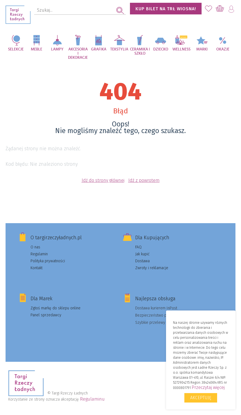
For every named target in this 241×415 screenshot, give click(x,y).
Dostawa (142, 261)
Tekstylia (119, 49)
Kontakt (36, 268)
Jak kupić (142, 254)
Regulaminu (92, 399)
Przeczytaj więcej (208, 387)
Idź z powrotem (144, 180)
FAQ (138, 247)
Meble (36, 49)
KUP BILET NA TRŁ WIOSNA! (165, 8)
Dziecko (160, 49)
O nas (35, 247)
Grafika (98, 49)
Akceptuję (200, 397)
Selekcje (16, 49)
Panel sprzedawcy (46, 315)
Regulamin (39, 254)
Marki (202, 49)
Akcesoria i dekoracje (78, 52)
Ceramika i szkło (140, 51)
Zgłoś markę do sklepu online (56, 308)
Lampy (57, 49)
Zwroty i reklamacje (151, 268)
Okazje (222, 49)
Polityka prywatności (48, 261)
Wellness (181, 49)
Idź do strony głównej (103, 180)
